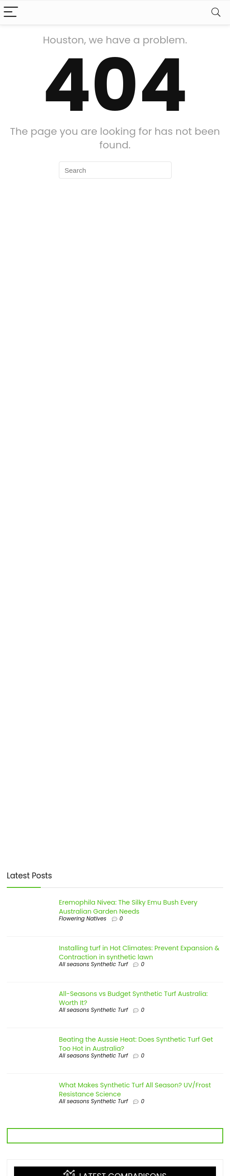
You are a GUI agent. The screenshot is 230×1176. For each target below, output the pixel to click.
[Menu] (11, 12)
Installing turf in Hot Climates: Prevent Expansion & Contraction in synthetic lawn (139, 953)
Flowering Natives (82, 918)
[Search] (216, 12)
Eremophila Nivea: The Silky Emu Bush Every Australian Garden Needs (128, 907)
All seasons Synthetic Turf (93, 964)
